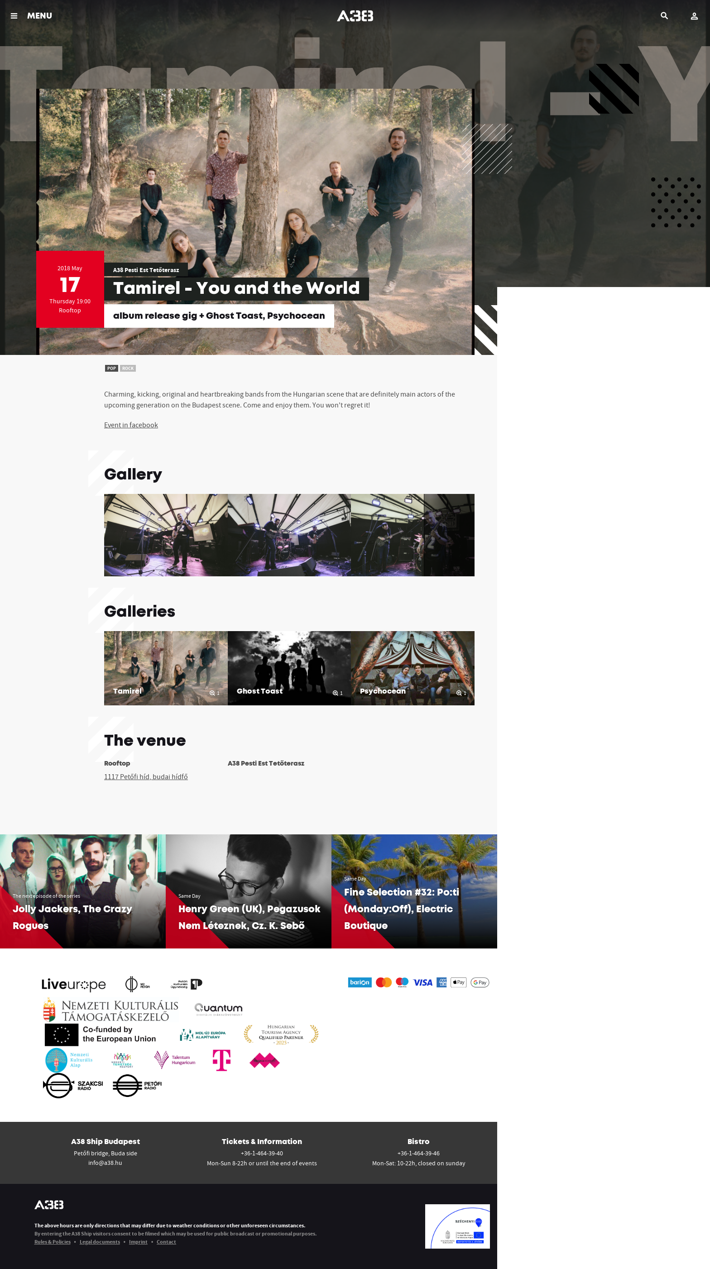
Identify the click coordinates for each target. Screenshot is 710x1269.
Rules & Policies (52, 1241)
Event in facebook (131, 424)
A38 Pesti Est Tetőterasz (146, 270)
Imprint (138, 1241)
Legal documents (100, 1241)
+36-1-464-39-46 (419, 1153)
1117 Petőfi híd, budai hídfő (146, 776)
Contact (166, 1241)
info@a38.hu (105, 1163)
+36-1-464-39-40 (262, 1153)
